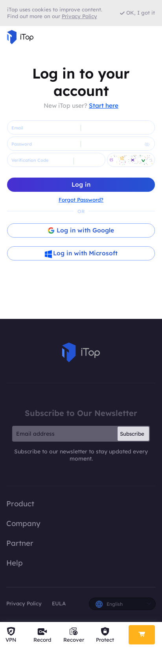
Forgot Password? (81, 200)
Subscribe (132, 434)
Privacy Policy (24, 603)
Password (21, 144)
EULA (59, 603)
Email (17, 128)
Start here (103, 105)
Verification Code (29, 160)
